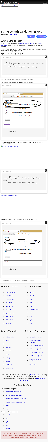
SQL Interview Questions (36, 352)
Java (31, 316)
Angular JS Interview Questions (35, 360)
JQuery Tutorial (10, 313)
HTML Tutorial (9, 296)
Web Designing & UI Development (15, 402)
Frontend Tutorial (10, 292)
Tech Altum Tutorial (11, 2)
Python (31, 320)
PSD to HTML (9, 320)
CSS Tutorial (9, 302)
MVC (31, 299)
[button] (2, 2)
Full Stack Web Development (13, 395)
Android (8, 361)
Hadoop (8, 358)
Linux (7, 354)
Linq (31, 302)
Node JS (32, 292)
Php (7, 425)
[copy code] (46, 57)
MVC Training (31, 36)
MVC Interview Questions (37, 356)
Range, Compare (29, 43)
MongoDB (8, 347)
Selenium (8, 351)
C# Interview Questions (36, 349)
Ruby (31, 323)
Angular (8, 340)
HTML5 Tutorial (10, 299)
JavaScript (8, 309)
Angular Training (41, 36)
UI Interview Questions (36, 337)
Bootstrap (8, 323)
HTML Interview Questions (37, 345)
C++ (7, 344)
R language (9, 364)
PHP (31, 313)
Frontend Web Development (13, 391)
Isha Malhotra (12, 34)
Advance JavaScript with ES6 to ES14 (16, 398)
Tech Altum (34, 375)
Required (21, 43)
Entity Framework (34, 309)
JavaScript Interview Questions (35, 341)
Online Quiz (33, 364)
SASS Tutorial (9, 316)
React (7, 405)
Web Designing (10, 337)
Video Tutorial (9, 368)
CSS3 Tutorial (9, 306)
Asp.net (32, 296)
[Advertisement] (24, 17)
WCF (31, 306)
